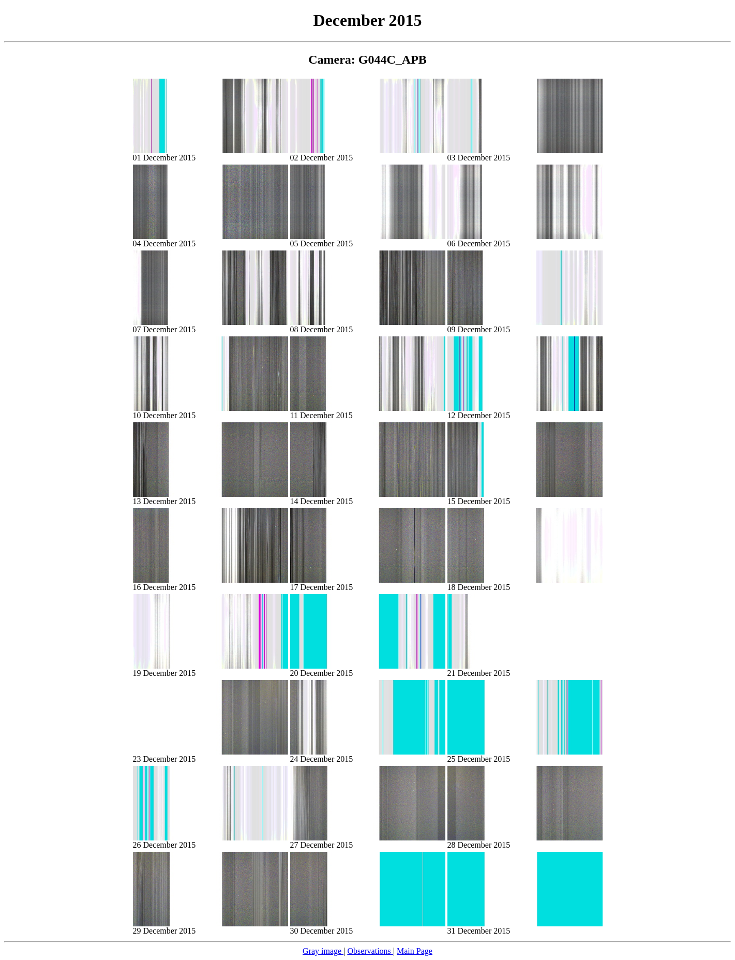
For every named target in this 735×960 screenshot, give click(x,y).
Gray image (323, 951)
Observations (370, 951)
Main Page (414, 951)
